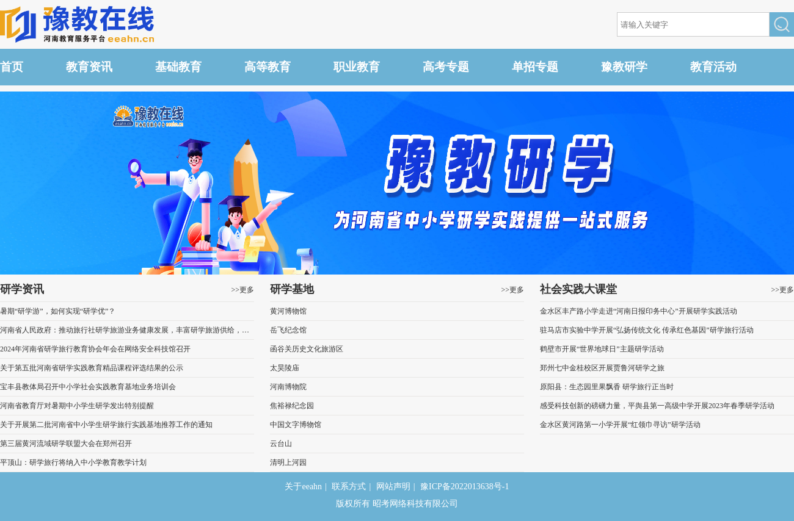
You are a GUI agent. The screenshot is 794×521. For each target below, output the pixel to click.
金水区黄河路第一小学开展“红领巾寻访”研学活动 (620, 424)
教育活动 (713, 66)
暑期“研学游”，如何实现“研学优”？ (57, 311)
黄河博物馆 (288, 311)
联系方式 (349, 486)
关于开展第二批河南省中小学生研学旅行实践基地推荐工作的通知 (106, 424)
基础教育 (178, 66)
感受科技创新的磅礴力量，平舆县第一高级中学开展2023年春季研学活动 (657, 405)
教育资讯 (89, 66)
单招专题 (535, 66)
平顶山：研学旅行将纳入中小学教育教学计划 (73, 462)
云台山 (281, 443)
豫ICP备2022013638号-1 (464, 486)
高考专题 (446, 66)
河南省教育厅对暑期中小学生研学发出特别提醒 (77, 405)
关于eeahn (303, 486)
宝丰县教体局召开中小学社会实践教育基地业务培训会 (88, 387)
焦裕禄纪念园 (292, 405)
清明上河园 (288, 462)
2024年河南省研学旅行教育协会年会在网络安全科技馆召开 (95, 349)
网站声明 (393, 486)
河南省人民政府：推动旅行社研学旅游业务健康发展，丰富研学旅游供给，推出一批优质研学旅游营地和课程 (127, 330)
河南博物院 (288, 387)
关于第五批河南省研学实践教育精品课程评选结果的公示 (91, 368)
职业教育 (356, 66)
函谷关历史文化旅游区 (306, 349)
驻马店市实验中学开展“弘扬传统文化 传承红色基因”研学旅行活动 (647, 330)
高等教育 (267, 66)
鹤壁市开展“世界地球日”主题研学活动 (602, 349)
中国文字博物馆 (295, 424)
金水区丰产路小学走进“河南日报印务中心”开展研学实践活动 (638, 311)
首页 (11, 66)
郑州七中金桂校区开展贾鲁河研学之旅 (602, 368)
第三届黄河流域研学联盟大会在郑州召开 (66, 443)
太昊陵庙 (284, 368)
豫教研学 (624, 66)
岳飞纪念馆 (288, 330)
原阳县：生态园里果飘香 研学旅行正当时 (607, 387)
